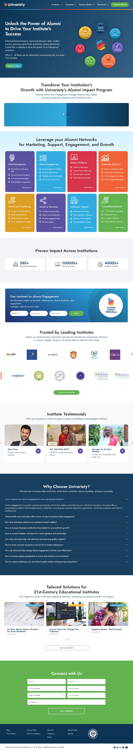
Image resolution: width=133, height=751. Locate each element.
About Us (50, 730)
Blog (8, 730)
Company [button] (69, 4)
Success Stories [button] (85, 4)
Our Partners (10, 733)
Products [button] (56, 4)
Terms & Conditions (33, 733)
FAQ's (49, 737)
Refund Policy (73, 730)
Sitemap (70, 733)
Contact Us (51, 733)
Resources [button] (102, 4)
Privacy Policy (31, 730)
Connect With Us (120, 4)
